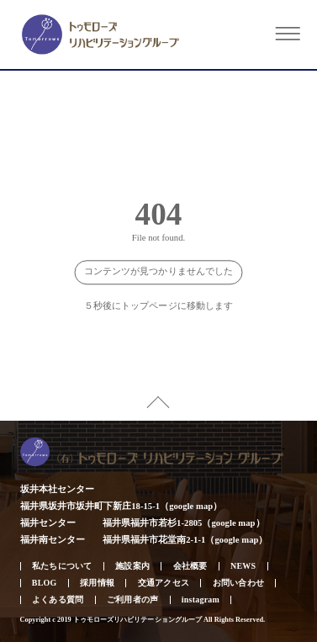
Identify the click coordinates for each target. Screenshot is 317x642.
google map (191, 506)
